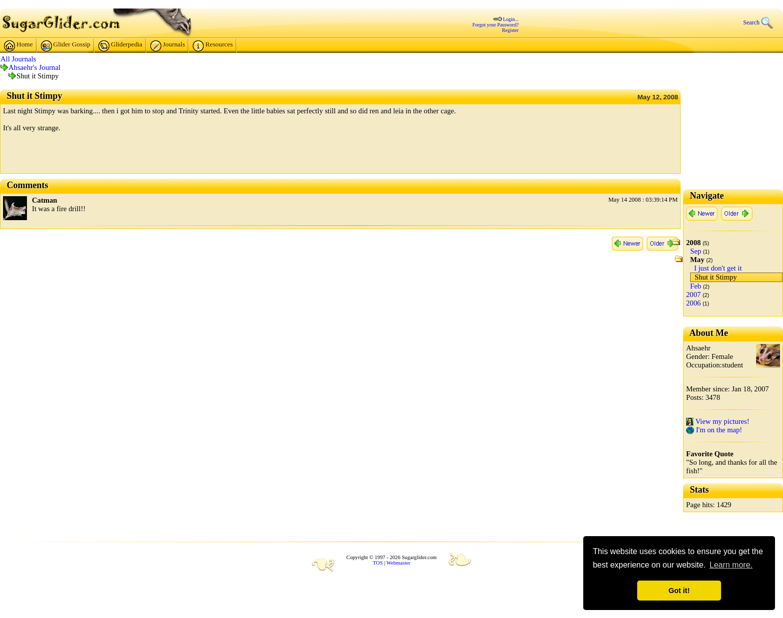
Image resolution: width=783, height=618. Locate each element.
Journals (167, 45)
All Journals (18, 59)
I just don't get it (718, 268)
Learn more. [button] (731, 565)
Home (18, 45)
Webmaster (398, 563)
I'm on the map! (714, 430)
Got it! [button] (679, 591)
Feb (695, 286)
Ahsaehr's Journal (34, 67)
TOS (378, 563)
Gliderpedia (120, 45)
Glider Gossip (65, 45)
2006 (693, 303)
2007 (693, 295)
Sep (695, 251)
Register (510, 30)
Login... (510, 19)
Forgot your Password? (495, 24)
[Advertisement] (120, 156)
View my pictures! (718, 421)
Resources (213, 45)
